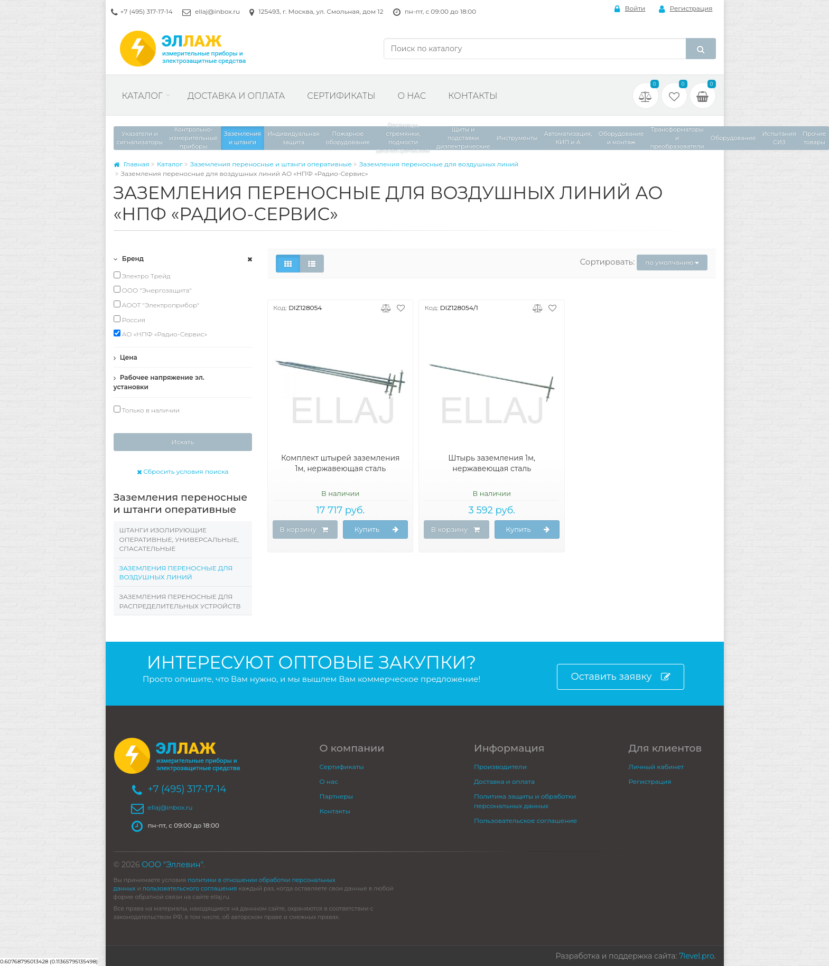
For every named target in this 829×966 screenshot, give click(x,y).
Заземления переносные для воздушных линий (438, 164)
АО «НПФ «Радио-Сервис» (161, 334)
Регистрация (686, 8)
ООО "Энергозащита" (153, 290)
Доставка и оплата (236, 96)
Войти (630, 8)
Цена (125, 357)
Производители (500, 767)
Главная (132, 164)
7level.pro (696, 956)
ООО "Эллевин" (172, 864)
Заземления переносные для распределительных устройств (180, 601)
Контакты (472, 96)
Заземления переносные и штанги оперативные (271, 164)
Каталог (142, 96)
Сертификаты (341, 96)
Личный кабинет (656, 767)
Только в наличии (147, 410)
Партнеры (336, 796)
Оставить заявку (620, 676)
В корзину (304, 530)
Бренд (129, 258)
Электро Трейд (142, 275)
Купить (377, 530)
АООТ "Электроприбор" (157, 305)
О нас (411, 96)
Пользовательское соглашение (525, 820)
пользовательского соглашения (190, 888)
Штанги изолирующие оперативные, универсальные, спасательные (179, 539)
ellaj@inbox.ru (217, 11)
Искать (182, 442)
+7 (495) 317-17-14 (146, 11)
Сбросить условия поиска (183, 471)
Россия (130, 319)
